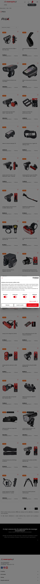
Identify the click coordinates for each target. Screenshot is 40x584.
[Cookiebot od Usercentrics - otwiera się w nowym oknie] (33, 278)
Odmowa (7, 305)
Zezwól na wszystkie (32, 305)
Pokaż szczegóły (32, 301)
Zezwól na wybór (20, 305)
